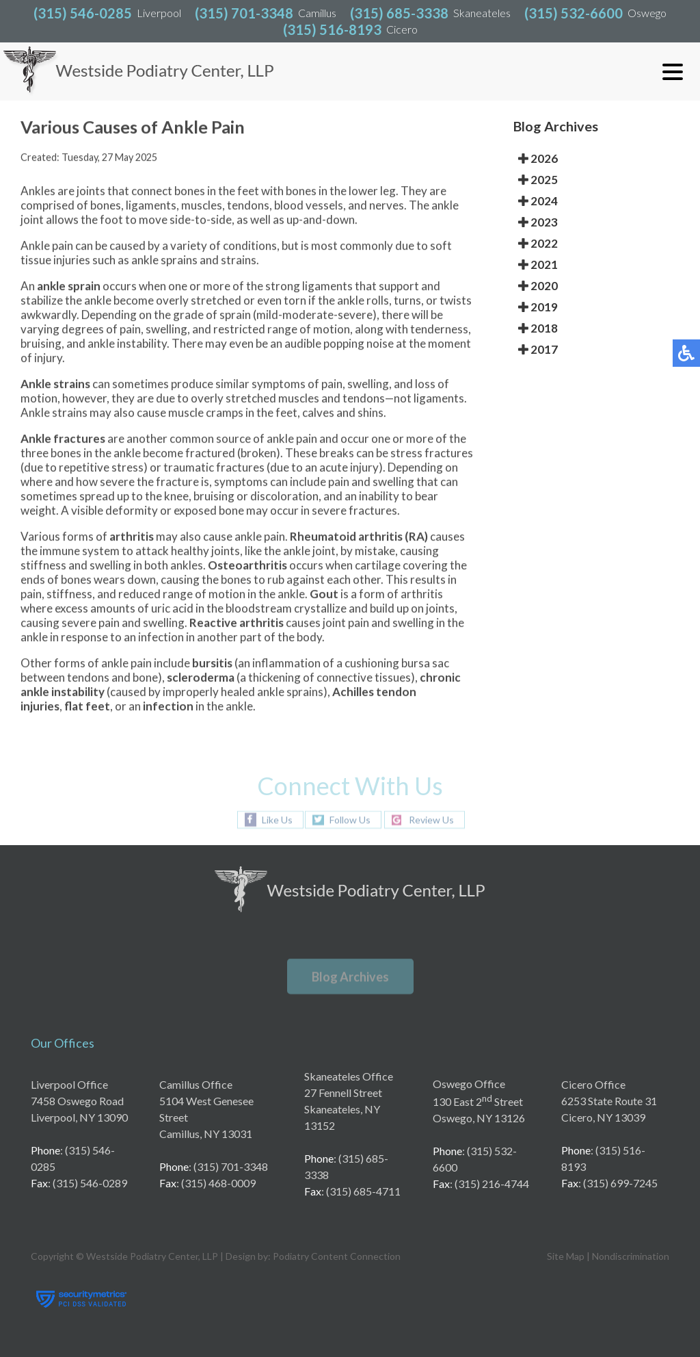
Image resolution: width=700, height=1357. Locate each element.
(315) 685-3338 (399, 13)
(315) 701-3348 (244, 13)
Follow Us (350, 819)
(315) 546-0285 (82, 13)
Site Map (565, 1256)
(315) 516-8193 (332, 29)
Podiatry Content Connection (337, 1256)
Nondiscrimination (630, 1256)
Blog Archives (350, 976)
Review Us (431, 819)
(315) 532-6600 (573, 13)
